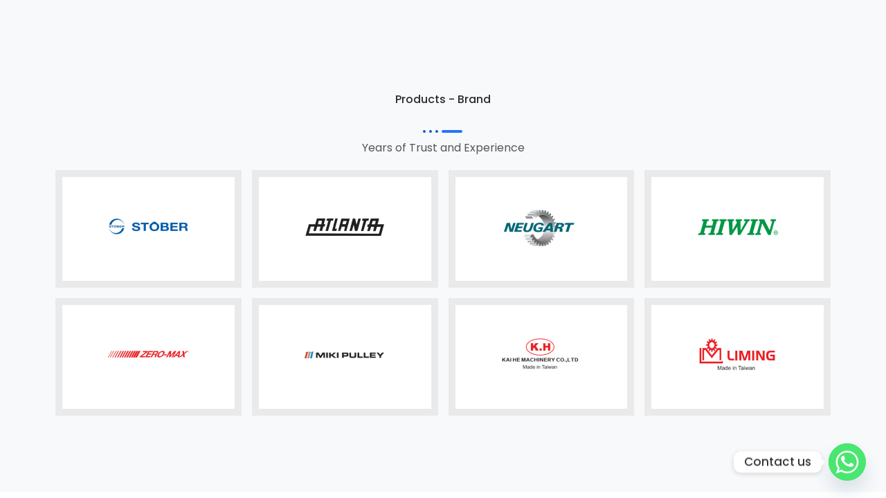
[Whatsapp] (847, 462)
